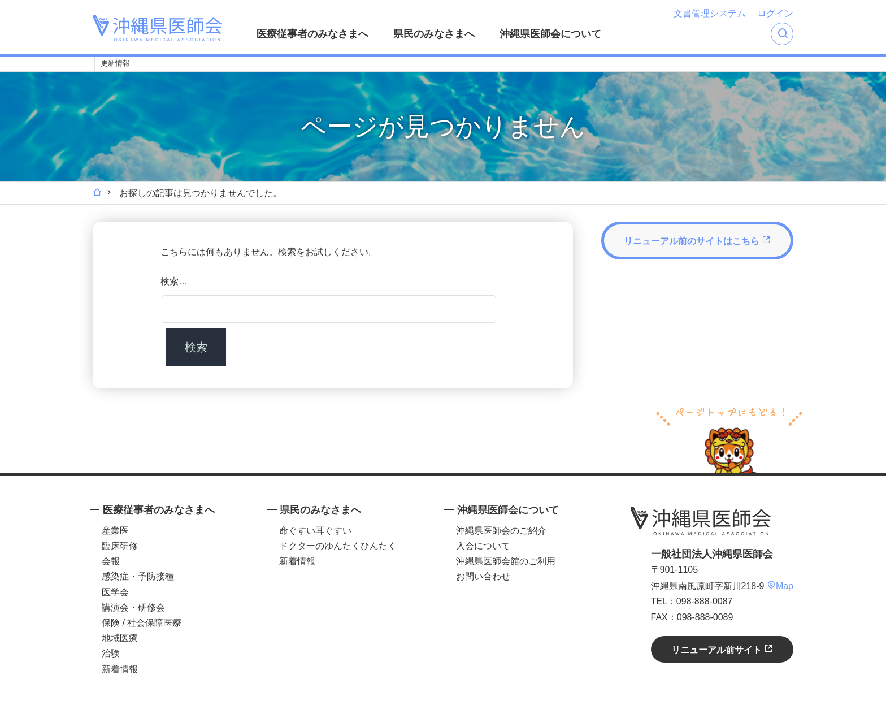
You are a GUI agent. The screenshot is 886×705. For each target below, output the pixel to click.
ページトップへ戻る (729, 438)
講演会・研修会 (133, 607)
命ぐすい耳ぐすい (315, 530)
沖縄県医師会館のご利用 (505, 561)
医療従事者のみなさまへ (312, 34)
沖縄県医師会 (700, 521)
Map (780, 586)
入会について (483, 546)
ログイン (775, 13)
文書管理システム (710, 13)
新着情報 (120, 669)
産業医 (115, 530)
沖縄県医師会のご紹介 (501, 530)
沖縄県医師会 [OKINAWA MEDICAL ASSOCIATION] (158, 28)
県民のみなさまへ (434, 34)
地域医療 (120, 638)
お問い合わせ (483, 576)
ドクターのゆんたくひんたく (338, 546)
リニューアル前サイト (722, 649)
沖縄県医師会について (550, 34)
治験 (111, 653)
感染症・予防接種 (138, 576)
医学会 (115, 592)
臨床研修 (120, 546)
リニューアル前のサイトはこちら (697, 240)
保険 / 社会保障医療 (141, 623)
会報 (111, 561)
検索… (174, 281)
